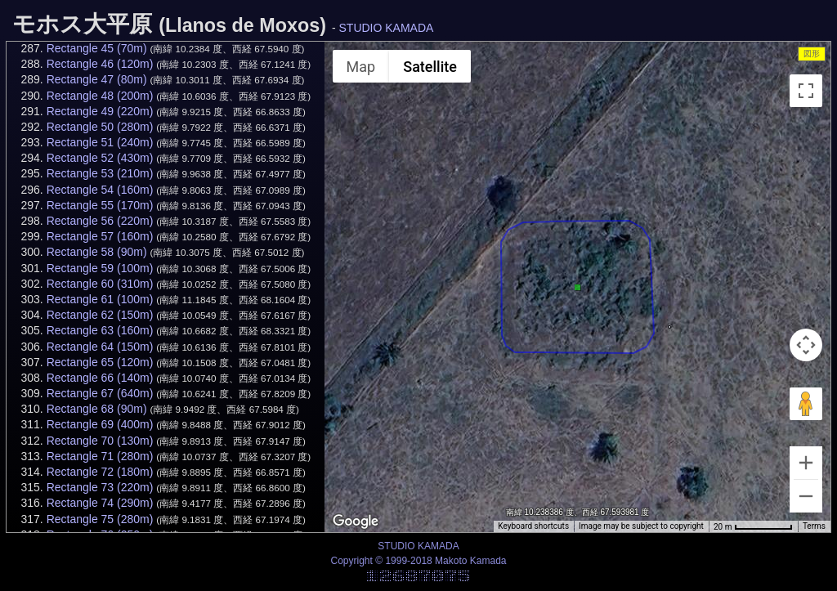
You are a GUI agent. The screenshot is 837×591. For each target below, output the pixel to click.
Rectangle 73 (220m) (100, 487)
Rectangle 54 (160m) (100, 189)
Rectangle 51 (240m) (100, 142)
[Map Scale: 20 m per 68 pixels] (753, 526)
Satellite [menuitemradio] (430, 66)
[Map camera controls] (806, 345)
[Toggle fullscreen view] (806, 90)
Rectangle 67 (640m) (100, 393)
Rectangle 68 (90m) (97, 408)
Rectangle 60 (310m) (100, 283)
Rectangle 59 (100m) (100, 268)
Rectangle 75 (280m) (100, 519)
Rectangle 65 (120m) (100, 362)
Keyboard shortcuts (533, 526)
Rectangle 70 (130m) (100, 440)
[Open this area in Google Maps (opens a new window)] (356, 521)
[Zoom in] (806, 462)
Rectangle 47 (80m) (97, 79)
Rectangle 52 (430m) (100, 157)
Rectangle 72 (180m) (100, 471)
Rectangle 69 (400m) (100, 424)
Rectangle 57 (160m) (100, 236)
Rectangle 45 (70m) (97, 48)
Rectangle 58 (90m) (97, 251)
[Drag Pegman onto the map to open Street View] (806, 403)
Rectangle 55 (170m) (100, 205)
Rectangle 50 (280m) (100, 126)
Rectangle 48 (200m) (100, 95)
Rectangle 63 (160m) (100, 330)
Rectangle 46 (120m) (100, 63)
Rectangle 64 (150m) (100, 346)
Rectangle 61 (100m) (100, 299)
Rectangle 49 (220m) (100, 111)
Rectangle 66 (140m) (100, 377)
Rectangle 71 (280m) (100, 456)
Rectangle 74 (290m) (100, 502)
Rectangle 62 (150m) (100, 314)
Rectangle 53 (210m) (100, 173)
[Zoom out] (806, 496)
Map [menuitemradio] (361, 66)
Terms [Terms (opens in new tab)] (814, 526)
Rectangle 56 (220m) (100, 220)
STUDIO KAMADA (386, 27)
